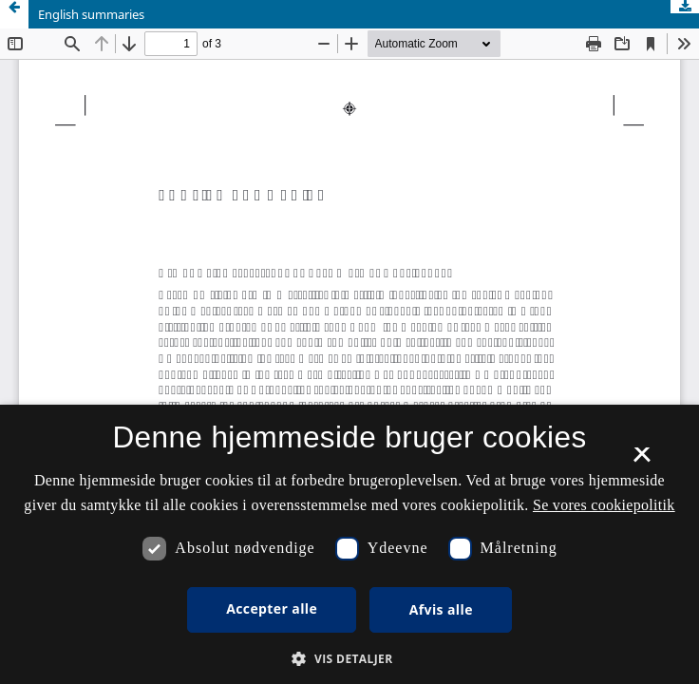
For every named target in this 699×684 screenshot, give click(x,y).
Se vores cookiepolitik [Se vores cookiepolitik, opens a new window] (604, 505)
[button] (349, 659)
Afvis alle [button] (441, 609)
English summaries (91, 14)
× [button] (641, 460)
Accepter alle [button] (271, 608)
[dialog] (349, 544)
